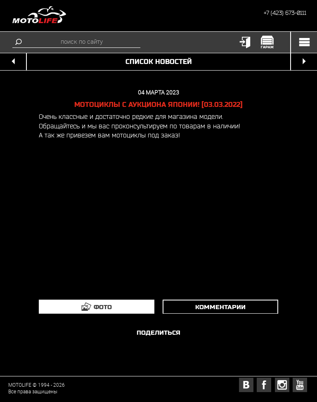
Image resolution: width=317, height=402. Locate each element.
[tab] (96, 307)
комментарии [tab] (220, 306)
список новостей (158, 62)
